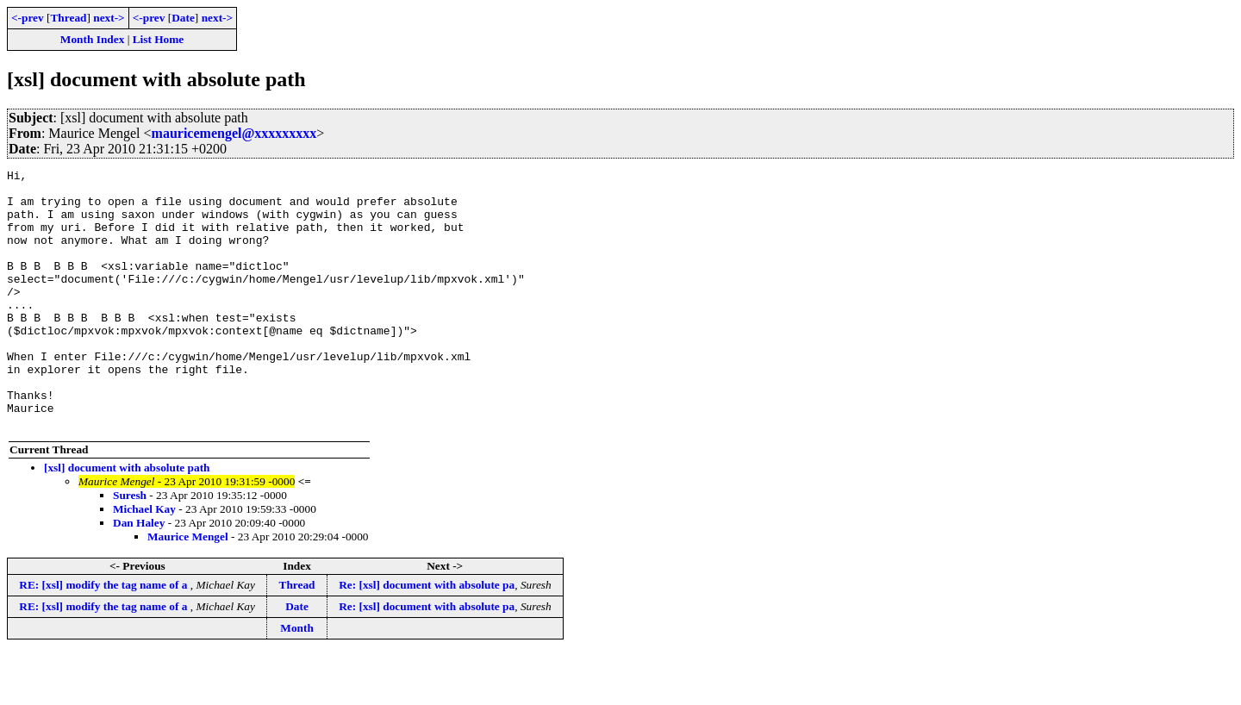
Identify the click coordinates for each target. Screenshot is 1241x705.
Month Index (92, 39)
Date (183, 17)
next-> (108, 17)
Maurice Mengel (187, 588)
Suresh (130, 546)
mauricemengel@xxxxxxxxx (234, 133)
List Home (158, 39)
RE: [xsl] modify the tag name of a (104, 636)
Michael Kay (144, 560)
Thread (68, 17)
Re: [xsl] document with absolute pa (426, 636)
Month (297, 679)
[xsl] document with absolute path (127, 519)
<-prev (27, 17)
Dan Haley (139, 574)
